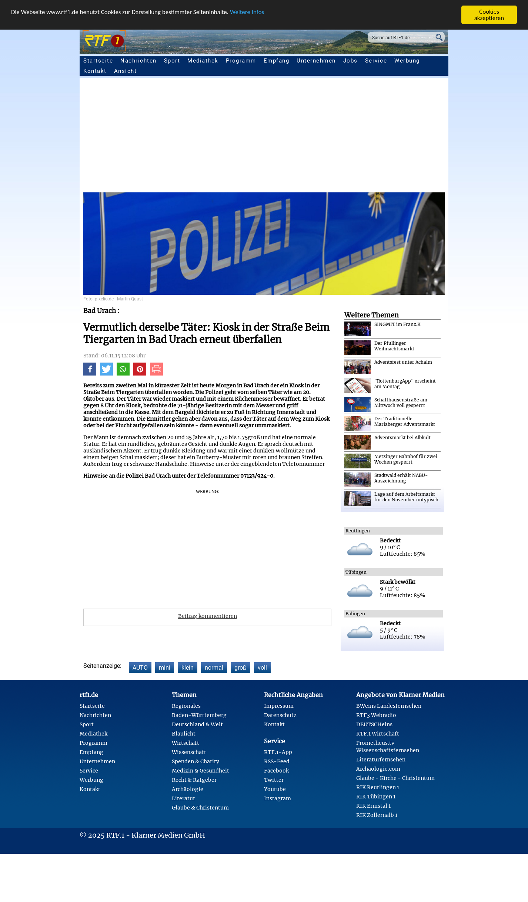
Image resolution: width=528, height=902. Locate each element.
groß (240, 667)
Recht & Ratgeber (194, 780)
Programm (241, 60)
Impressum (279, 706)
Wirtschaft (185, 743)
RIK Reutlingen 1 (377, 787)
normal (214, 667)
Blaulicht (184, 733)
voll (262, 667)
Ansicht (125, 71)
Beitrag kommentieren (207, 616)
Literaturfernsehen (380, 759)
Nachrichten (138, 60)
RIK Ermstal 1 (373, 805)
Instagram (277, 798)
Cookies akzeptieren (489, 15)
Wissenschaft (189, 752)
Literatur (183, 798)
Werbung (407, 60)
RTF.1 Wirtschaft (377, 733)
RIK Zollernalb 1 (376, 815)
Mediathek (202, 60)
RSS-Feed (277, 761)
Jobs (350, 60)
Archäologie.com (378, 768)
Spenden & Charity (195, 761)
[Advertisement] (305, 137)
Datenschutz (280, 715)
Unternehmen (316, 60)
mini (164, 667)
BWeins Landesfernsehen (388, 706)
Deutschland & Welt (197, 724)
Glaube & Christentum (200, 807)
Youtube (275, 789)
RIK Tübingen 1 (375, 796)
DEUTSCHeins (374, 724)
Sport (172, 60)
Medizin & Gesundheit (200, 770)
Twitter (274, 780)
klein (187, 667)
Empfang (277, 60)
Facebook (276, 770)
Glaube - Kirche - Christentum (395, 778)
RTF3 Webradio (376, 715)
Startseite (98, 60)
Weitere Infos (247, 12)
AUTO (140, 667)
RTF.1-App (278, 752)
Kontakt (95, 71)
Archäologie (187, 789)
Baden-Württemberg (199, 715)
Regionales (186, 706)
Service (376, 60)
